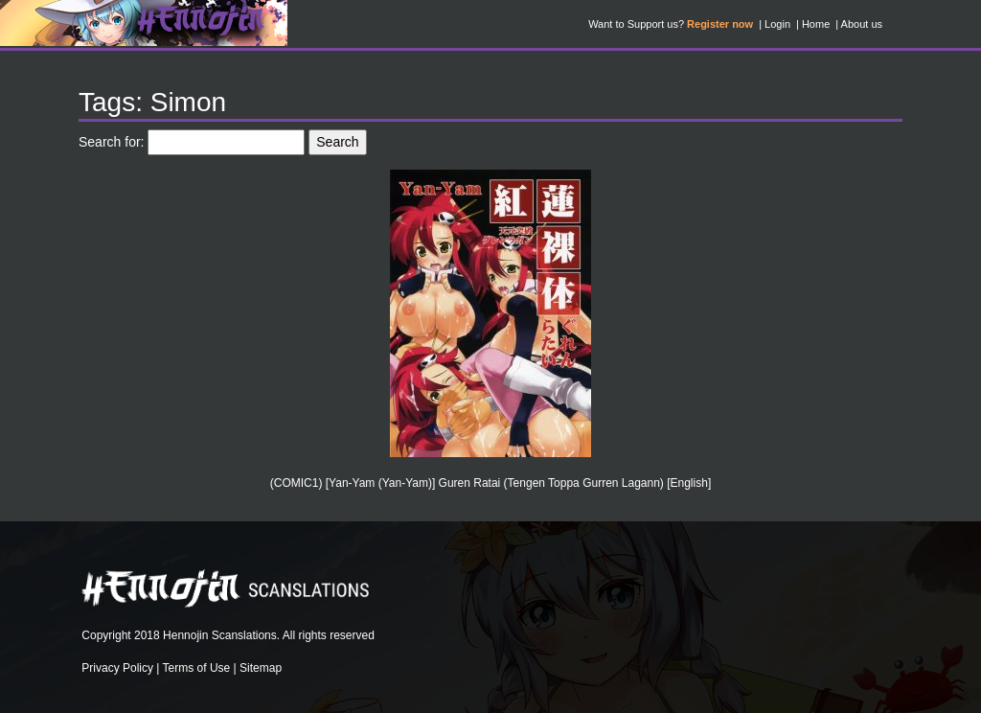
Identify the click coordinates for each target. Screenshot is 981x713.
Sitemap (261, 668)
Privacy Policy (117, 668)
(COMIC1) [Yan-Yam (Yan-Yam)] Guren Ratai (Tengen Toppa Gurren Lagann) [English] (490, 483)
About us (861, 24)
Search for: (111, 142)
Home (816, 24)
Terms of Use (197, 668)
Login (777, 24)
